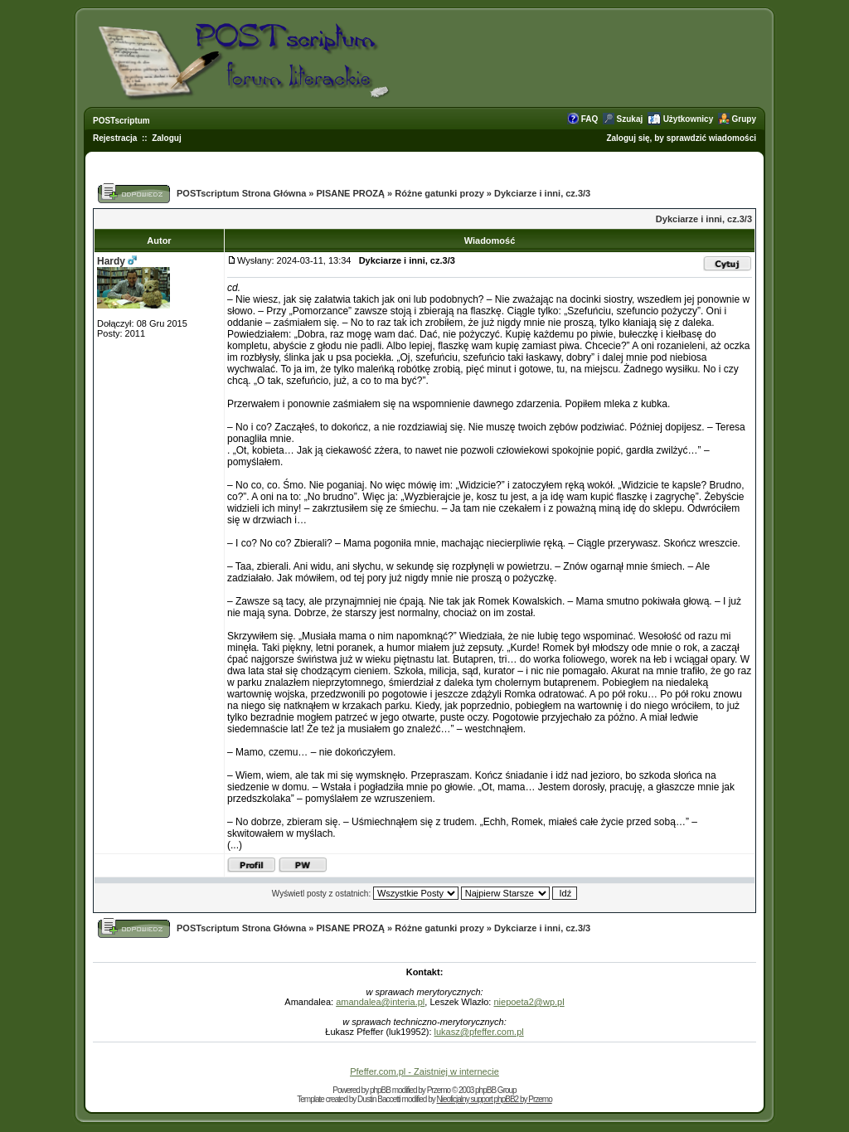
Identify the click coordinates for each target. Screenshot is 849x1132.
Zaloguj (167, 138)
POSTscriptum (121, 120)
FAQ (590, 119)
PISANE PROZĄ (351, 193)
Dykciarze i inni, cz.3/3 (542, 193)
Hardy (111, 261)
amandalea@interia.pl (380, 1002)
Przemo (438, 1090)
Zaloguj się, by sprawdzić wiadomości (681, 138)
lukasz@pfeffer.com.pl (479, 1032)
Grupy (744, 119)
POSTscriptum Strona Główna (241, 193)
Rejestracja (115, 138)
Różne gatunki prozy (439, 193)
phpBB (380, 1090)
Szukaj (630, 119)
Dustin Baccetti (378, 1099)
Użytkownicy (688, 119)
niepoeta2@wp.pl (528, 1002)
